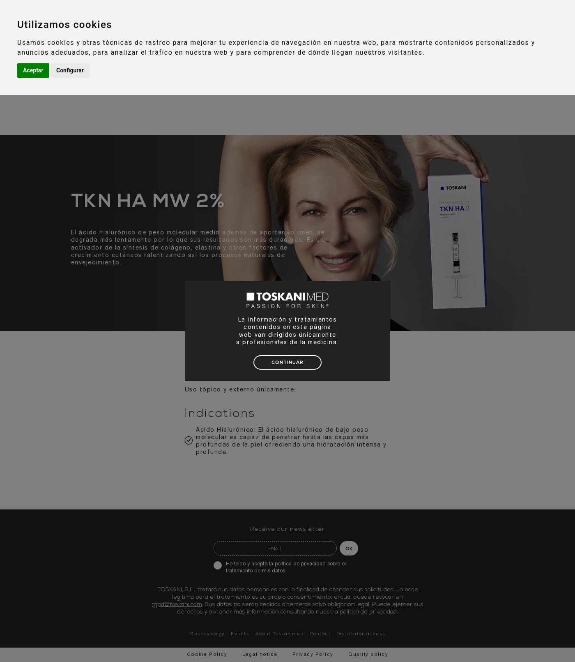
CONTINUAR (287, 363)
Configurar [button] (70, 70)
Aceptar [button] (33, 70)
